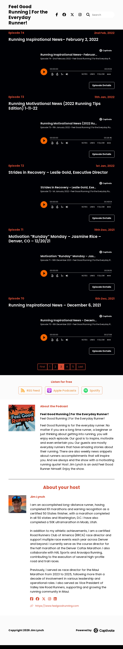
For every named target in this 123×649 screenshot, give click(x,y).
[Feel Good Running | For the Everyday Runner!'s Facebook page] (57, 15)
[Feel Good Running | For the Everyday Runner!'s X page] (70, 15)
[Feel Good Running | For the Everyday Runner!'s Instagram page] (78, 15)
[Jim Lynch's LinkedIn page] (47, 602)
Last (80, 368)
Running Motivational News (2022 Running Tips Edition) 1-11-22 (54, 108)
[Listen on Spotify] (92, 394)
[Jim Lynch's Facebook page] (31, 602)
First (42, 368)
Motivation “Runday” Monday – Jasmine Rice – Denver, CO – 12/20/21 (54, 240)
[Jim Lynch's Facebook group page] (35, 602)
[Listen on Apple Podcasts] (61, 394)
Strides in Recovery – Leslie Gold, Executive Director (58, 174)
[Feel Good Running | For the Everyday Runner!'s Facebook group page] (62, 15)
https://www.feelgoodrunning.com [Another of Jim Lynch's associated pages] (54, 609)
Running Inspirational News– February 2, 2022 (53, 41)
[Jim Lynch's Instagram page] (43, 602)
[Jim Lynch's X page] (39, 602)
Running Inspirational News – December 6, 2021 (54, 307)
